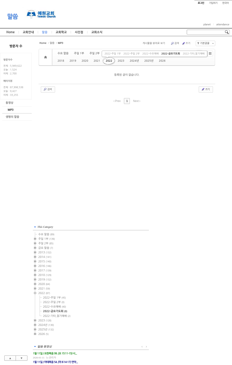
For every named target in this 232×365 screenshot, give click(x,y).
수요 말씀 (63, 53)
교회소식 (96, 32)
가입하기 (213, 3)
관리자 (100, 237)
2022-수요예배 (150, 53)
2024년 (134, 60)
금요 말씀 (45, 246)
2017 (44, 269)
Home (10, 32)
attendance (222, 24)
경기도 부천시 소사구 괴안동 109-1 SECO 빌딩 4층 (124, 351)
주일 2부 (94, 53)
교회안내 (28, 32)
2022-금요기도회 (170, 53)
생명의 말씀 (12, 116)
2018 (61, 60)
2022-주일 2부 (131, 53)
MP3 (11, 109)
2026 (162, 60)
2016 (44, 265)
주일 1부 (79, 53)
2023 (121, 60)
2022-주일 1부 (112, 53)
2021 (97, 60)
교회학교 (61, 32)
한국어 (225, 3)
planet (207, 24)
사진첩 (79, 32)
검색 (175, 43)
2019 (73, 60)
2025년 (148, 60)
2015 (44, 260)
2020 (85, 60)
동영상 (9, 102)
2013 (44, 251)
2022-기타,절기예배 (194, 53)
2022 (109, 60)
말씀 (12, 16)
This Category (45, 225)
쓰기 (186, 43)
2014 (44, 255)
